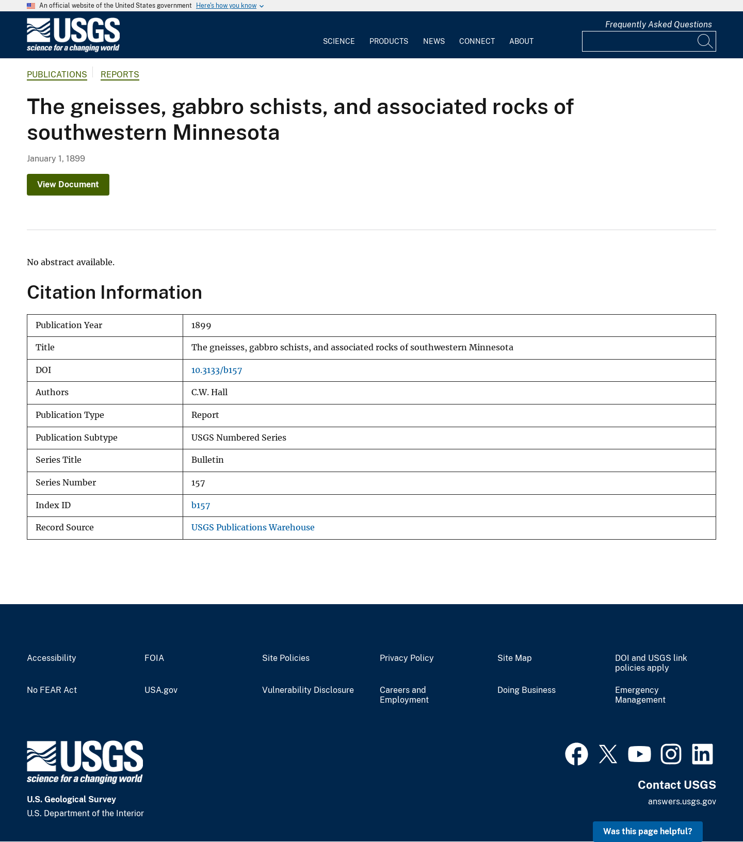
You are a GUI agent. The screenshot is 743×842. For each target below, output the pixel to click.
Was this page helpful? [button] (647, 831)
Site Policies (286, 658)
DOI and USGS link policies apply (651, 663)
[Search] (706, 41)
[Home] (73, 50)
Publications (57, 74)
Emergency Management (640, 695)
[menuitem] (339, 35)
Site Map (514, 658)
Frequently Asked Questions (658, 24)
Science (339, 41)
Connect (477, 41)
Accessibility (51, 658)
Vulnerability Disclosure (308, 690)
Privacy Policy (407, 658)
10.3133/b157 (216, 370)
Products (388, 41)
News (434, 41)
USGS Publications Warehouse (253, 527)
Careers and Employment (404, 695)
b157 (200, 505)
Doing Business (526, 690)
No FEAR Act (52, 690)
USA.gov (160, 690)
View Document (68, 184)
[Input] (649, 41)
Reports (120, 74)
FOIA (154, 658)
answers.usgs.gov (682, 801)
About (521, 41)
